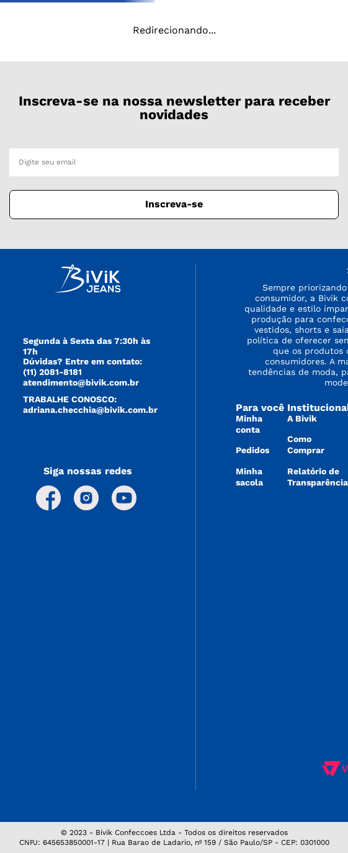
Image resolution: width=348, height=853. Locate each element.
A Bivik (302, 418)
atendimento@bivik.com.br (81, 382)
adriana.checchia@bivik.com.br (90, 410)
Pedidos (252, 450)
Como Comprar (305, 444)
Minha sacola (249, 476)
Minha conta (249, 424)
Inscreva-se (174, 204)
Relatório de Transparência (317, 476)
